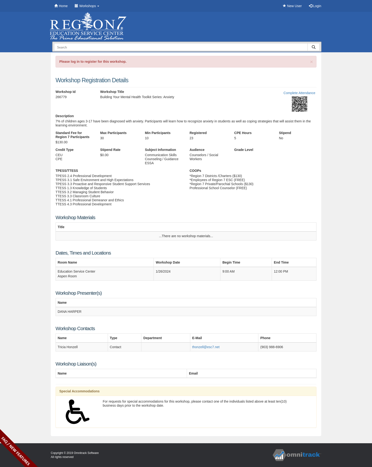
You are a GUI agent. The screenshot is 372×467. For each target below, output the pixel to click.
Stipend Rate (110, 150)
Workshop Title (112, 92)
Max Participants (113, 133)
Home (61, 6)
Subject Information (160, 150)
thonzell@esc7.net (205, 347)
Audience (197, 150)
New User (292, 6)
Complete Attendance (299, 93)
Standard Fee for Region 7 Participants (72, 135)
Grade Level (243, 150)
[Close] (311, 61)
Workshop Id (66, 92)
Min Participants (158, 133)
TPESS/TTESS (67, 171)
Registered (198, 133)
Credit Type (65, 150)
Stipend (285, 133)
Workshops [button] (87, 6)
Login (315, 6)
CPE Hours (242, 133)
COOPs (195, 171)
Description (65, 116)
